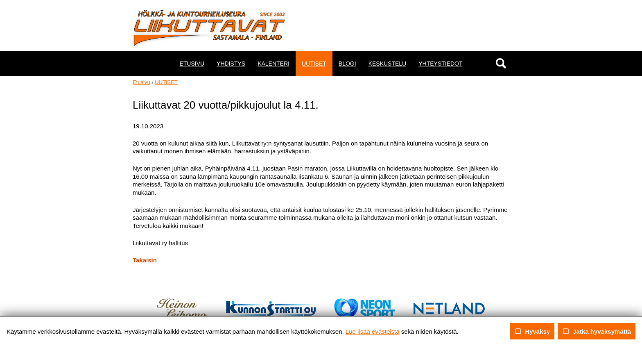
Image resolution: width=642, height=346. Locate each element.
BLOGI (347, 63)
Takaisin (145, 260)
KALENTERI (273, 63)
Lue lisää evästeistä (373, 331)
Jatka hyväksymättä (596, 331)
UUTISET (314, 63)
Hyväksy (532, 331)
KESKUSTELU (387, 63)
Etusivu (141, 82)
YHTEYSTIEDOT (440, 63)
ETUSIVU (191, 63)
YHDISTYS (231, 63)
